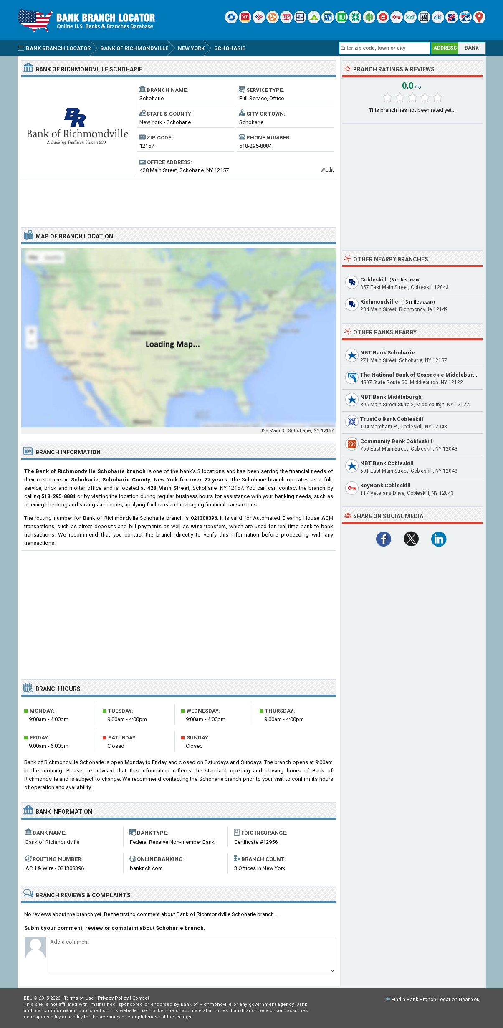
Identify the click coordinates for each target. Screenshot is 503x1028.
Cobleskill (373, 279)
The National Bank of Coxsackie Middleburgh (420, 375)
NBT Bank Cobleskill (387, 463)
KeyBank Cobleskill (385, 485)
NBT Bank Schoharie (387, 352)
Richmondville (379, 302)
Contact (140, 998)
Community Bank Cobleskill (396, 441)
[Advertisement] (178, 199)
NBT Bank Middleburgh (391, 397)
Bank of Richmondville (52, 842)
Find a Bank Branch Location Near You (436, 1000)
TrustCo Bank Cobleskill (391, 419)
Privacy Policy (113, 998)
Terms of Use (79, 998)
